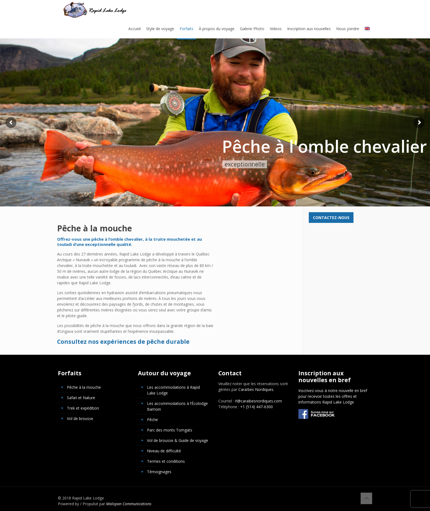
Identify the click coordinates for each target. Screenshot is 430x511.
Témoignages (159, 470)
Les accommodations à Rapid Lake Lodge (173, 389)
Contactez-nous (331, 216)
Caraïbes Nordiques (255, 388)
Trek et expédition (83, 407)
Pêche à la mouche (84, 386)
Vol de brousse (80, 417)
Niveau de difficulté (164, 449)
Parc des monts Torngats (169, 428)
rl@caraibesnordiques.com (258, 399)
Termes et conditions (166, 460)
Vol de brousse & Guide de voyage (177, 439)
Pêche (152, 418)
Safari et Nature (81, 396)
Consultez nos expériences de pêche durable (123, 340)
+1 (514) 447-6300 (256, 405)
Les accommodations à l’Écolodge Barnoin (177, 405)
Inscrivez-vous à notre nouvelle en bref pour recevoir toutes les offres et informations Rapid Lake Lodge (332, 395)
